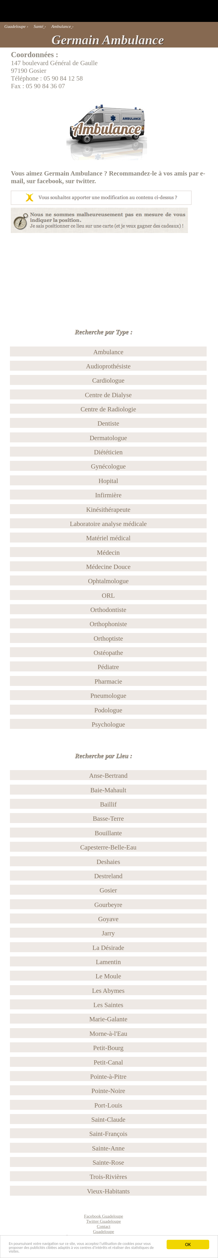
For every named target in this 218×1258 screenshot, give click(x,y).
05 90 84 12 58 (63, 78)
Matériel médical (108, 538)
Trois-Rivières (108, 1176)
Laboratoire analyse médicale (108, 523)
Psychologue (108, 724)
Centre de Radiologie (108, 409)
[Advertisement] (109, 273)
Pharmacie (108, 681)
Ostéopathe (108, 652)
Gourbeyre (108, 904)
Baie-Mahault (108, 790)
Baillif (108, 804)
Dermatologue (108, 438)
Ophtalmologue (108, 581)
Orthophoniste (108, 624)
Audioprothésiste (108, 366)
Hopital (108, 480)
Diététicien (108, 452)
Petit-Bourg (108, 1047)
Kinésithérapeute (108, 509)
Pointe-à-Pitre (108, 1076)
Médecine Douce (108, 566)
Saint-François (108, 1133)
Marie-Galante (108, 1019)
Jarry (108, 933)
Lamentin (108, 962)
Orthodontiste (108, 609)
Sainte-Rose (108, 1162)
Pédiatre (108, 667)
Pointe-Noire (108, 1090)
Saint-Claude (108, 1119)
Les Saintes (108, 1005)
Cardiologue (108, 380)
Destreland (108, 876)
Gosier (108, 890)
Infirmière (108, 495)
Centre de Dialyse (108, 395)
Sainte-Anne (108, 1148)
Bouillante (108, 833)
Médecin (108, 552)
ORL (108, 595)
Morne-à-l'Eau (108, 1033)
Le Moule (108, 976)
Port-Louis (108, 1105)
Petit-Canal (108, 1062)
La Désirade (108, 947)
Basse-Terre (108, 818)
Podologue (108, 710)
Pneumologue (108, 695)
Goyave (108, 919)
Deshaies (108, 861)
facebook (49, 181)
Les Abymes (108, 990)
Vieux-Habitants (108, 1191)
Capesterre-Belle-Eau (108, 847)
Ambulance (108, 352)
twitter (85, 181)
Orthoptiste (108, 638)
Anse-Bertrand (108, 775)
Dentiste (108, 423)
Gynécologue (108, 466)
